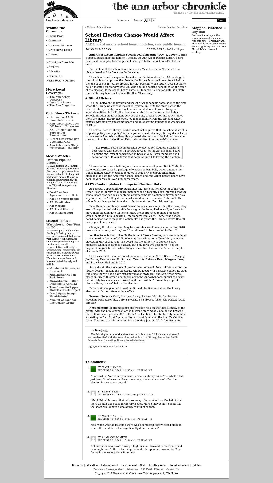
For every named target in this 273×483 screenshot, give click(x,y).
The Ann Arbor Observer (60, 98)
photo (205, 46)
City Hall (198, 32)
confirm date (173, 320)
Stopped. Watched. (208, 28)
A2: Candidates (60, 202)
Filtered (158, 469)
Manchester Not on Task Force (63, 276)
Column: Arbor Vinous (99, 27)
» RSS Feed (53, 80)
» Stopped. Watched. (59, 45)
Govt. (104, 330)
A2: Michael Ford (61, 212)
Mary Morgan (101, 49)
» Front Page (54, 36)
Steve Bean (110, 392)
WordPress (172, 473)
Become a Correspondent (108, 469)
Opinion (196, 465)
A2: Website (58, 205)
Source (51, 188)
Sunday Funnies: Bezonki (171, 27)
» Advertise (53, 71)
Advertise (132, 469)
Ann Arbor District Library (140, 337)
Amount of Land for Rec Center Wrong (63, 301)
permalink (144, 370)
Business (77, 465)
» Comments (54, 40)
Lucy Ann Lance (60, 102)
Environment (129, 465)
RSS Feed (146, 469)
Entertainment (109, 465)
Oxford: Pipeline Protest (58, 161)
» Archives (53, 67)
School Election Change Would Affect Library (129, 38)
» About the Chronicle (60, 62)
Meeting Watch (158, 465)
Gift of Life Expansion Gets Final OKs (64, 140)
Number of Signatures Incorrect (65, 270)
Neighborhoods (179, 465)
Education (92, 465)
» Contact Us (54, 76)
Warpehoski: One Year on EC (63, 226)
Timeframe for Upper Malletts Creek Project (65, 288)
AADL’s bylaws (168, 139)
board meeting (107, 340)
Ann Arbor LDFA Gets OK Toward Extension (64, 125)
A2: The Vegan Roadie (64, 198)
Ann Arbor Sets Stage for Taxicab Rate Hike (64, 146)
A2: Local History (61, 209)
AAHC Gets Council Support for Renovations (63, 132)
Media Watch (57, 156)
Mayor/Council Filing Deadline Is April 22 (64, 282)
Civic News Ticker (61, 113)
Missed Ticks (57, 221)
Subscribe (123, 20)
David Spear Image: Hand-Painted (63, 295)
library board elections (130, 340)
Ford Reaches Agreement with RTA (64, 194)
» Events (51, 54)
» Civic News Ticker (59, 49)
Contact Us (173, 469)
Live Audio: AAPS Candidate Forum (61, 118)
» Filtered (69, 80)
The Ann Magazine (62, 105)
